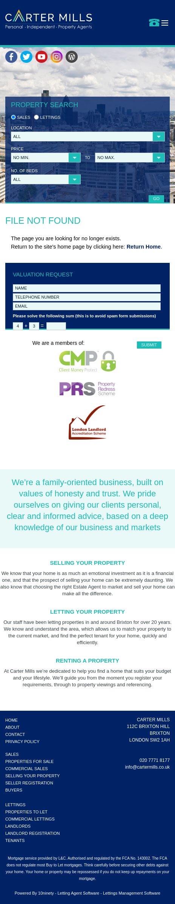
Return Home (144, 247)
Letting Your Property (87, 611)
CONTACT (15, 734)
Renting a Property (87, 660)
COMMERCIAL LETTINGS (30, 819)
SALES (11, 754)
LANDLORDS (18, 826)
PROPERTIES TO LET (26, 812)
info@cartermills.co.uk (147, 767)
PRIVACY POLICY (22, 741)
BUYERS (13, 790)
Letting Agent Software (78, 893)
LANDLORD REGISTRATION (32, 833)
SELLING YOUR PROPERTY (32, 776)
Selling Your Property (87, 563)
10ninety (46, 893)
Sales (21, 117)
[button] (88, 136)
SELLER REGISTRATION (29, 783)
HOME (11, 720)
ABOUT (12, 727)
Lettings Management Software (131, 893)
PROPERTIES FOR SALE (29, 761)
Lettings (47, 117)
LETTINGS (15, 804)
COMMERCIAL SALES (26, 768)
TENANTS (15, 840)
